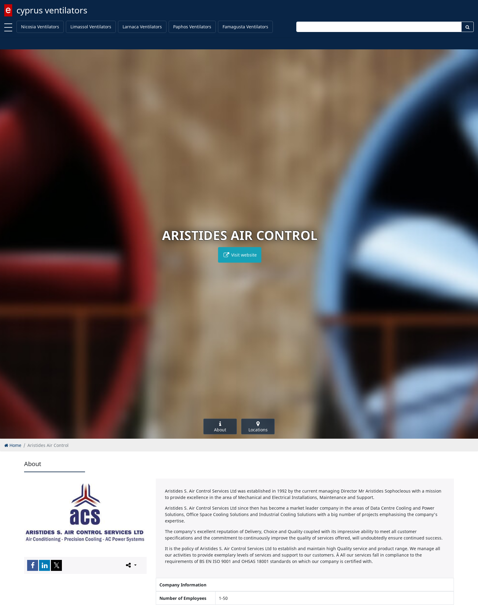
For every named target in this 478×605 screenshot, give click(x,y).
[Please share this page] (130, 565)
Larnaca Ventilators (142, 26)
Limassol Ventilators (90, 26)
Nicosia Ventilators (40, 26)
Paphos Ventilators (192, 26)
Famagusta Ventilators (245, 26)
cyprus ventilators (51, 10)
